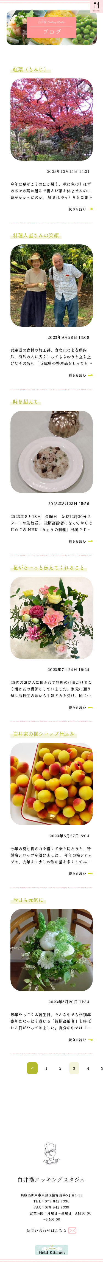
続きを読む (77, 209)
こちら (61, 1230)
